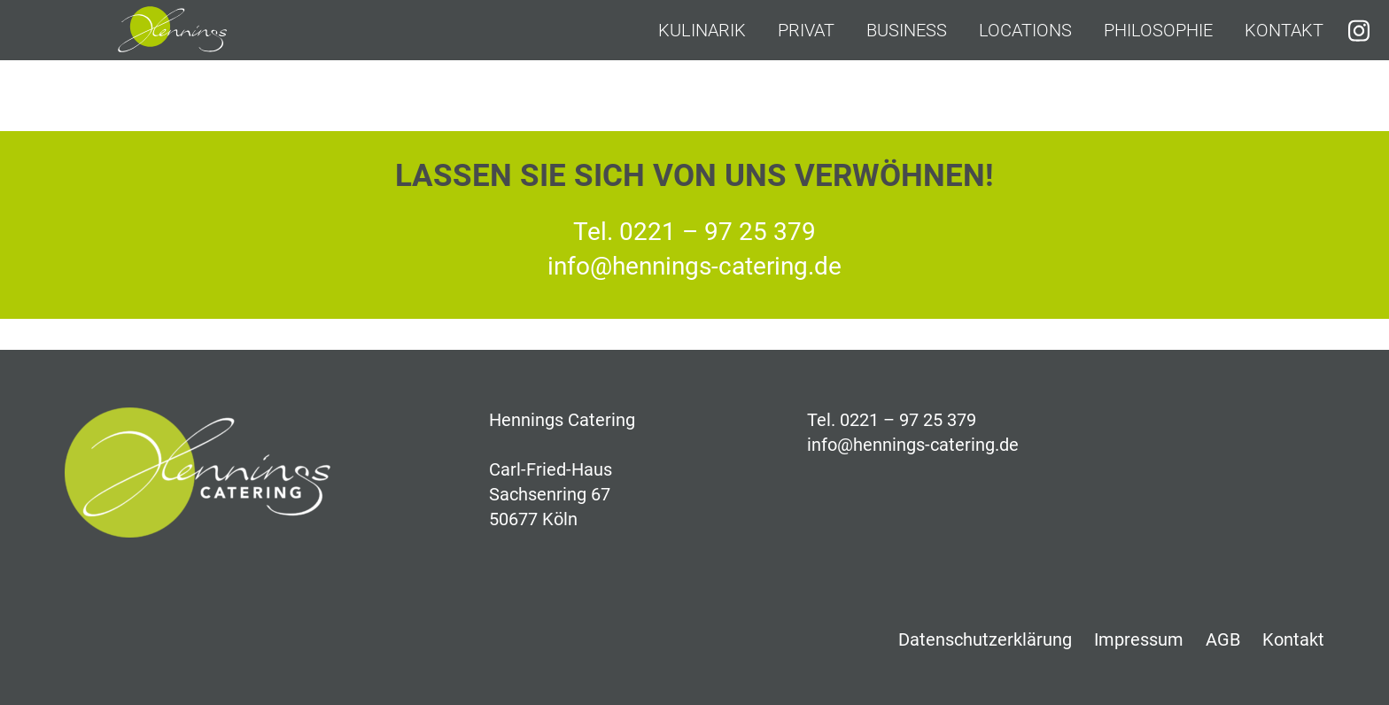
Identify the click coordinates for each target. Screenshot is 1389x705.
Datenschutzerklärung (985, 639)
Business (906, 30)
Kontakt (1284, 30)
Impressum (1138, 639)
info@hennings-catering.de (694, 266)
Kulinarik (702, 30)
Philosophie (1158, 30)
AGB (1223, 639)
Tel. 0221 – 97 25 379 (694, 231)
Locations (1025, 30)
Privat (806, 30)
